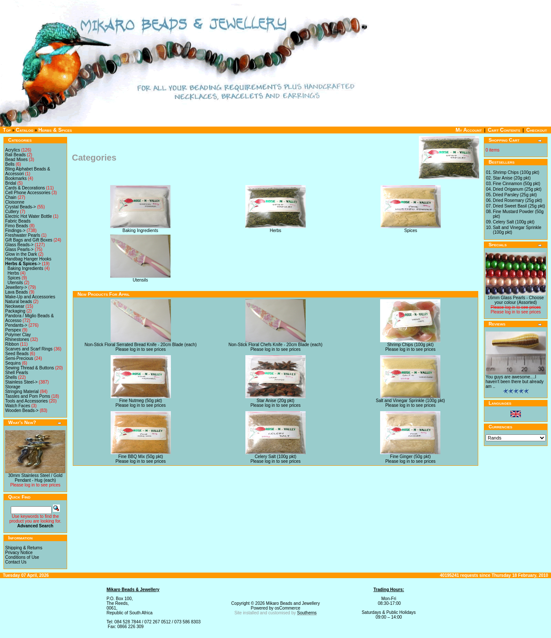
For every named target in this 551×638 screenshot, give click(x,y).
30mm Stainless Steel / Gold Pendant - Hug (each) (35, 478)
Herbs (13, 273)
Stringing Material (22, 391)
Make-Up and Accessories (30, 296)
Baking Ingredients (25, 268)
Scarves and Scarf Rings (29, 349)
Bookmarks (16, 178)
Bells (10, 164)
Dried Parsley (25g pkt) (515, 194)
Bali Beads (15, 154)
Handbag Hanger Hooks (28, 259)
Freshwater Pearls (22, 235)
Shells (11, 377)
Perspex (13, 330)
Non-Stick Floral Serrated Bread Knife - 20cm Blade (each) (141, 344)
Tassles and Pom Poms (27, 396)
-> (23, 263)
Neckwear (14, 306)
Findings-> (15, 230)
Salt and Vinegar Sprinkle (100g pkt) (410, 400)
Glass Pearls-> (19, 249)
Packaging (15, 311)
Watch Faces (17, 405)
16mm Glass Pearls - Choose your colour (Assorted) (516, 300)
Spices (14, 278)
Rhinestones (17, 339)
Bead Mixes (16, 159)
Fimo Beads (16, 225)
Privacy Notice (19, 552)
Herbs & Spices (55, 130)
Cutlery (12, 211)
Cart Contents (504, 130)
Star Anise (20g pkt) (275, 400)
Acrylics (12, 150)
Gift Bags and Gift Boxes (29, 240)
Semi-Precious (19, 358)
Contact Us (15, 562)
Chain (10, 197)
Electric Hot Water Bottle (28, 216)
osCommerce (287, 608)
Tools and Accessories (26, 401)
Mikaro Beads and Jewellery (293, 603)
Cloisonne (14, 202)
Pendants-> (16, 325)
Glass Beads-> (19, 244)
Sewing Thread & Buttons (29, 367)
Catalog (25, 130)
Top (7, 130)
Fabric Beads (18, 221)
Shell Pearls (16, 372)
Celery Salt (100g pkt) (276, 456)
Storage (12, 386)
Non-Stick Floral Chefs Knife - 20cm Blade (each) (275, 344)
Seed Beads (17, 353)
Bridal (10, 183)
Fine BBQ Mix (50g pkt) (140, 456)
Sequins (13, 363)
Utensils (15, 282)
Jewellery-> (16, 287)
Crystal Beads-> (20, 206)
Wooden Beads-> (21, 410)
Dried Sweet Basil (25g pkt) (519, 206)
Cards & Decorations (25, 188)
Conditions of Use (22, 557)
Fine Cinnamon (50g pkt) (516, 183)
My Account (468, 130)
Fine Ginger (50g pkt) (410, 456)
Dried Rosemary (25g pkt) (517, 200)
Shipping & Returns (23, 547)
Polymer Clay (18, 334)
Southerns (307, 612)
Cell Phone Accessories (27, 192)
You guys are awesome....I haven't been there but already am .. (515, 382)
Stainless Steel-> (21, 382)
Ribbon (12, 344)
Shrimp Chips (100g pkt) (410, 344)
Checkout (536, 130)
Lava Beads (16, 292)
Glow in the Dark (21, 254)
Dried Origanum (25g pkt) (517, 189)
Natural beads (18, 301)
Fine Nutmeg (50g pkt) (140, 400)
